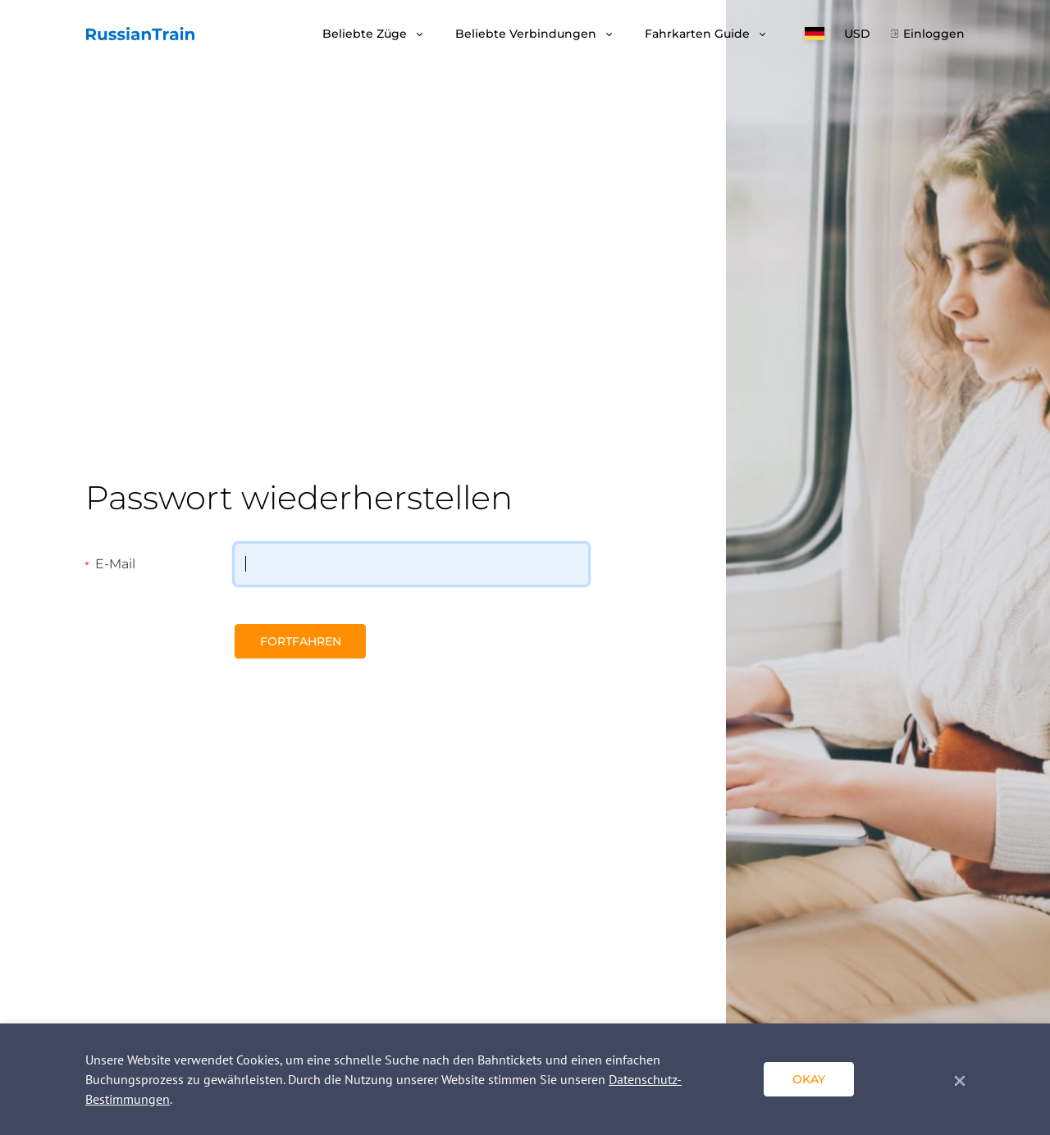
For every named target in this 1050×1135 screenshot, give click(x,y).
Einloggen (934, 34)
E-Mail (115, 564)
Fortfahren (300, 641)
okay (808, 1079)
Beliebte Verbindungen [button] (527, 34)
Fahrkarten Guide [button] (699, 34)
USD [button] (857, 34)
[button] (814, 33)
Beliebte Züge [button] (366, 34)
